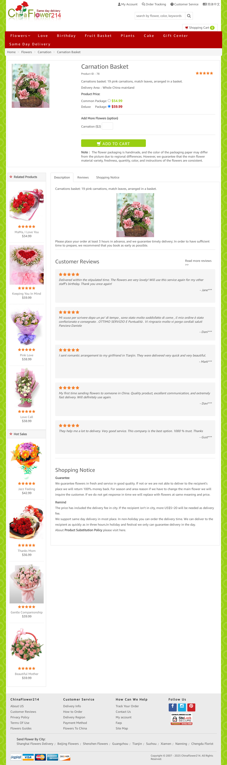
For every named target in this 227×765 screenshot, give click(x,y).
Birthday (66, 35)
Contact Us (123, 712)
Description (62, 177)
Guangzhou (120, 744)
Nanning (181, 744)
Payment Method (75, 723)
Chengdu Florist (202, 744)
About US (17, 706)
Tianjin (137, 744)
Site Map (122, 728)
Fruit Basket (98, 35)
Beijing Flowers (68, 744)
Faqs (119, 723)
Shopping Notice (107, 177)
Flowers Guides (20, 728)
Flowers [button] (19, 35)
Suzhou (151, 744)
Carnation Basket (68, 52)
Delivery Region (74, 717)
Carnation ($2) (91, 126)
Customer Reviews (23, 712)
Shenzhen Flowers (95, 744)
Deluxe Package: (101, 106)
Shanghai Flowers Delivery (35, 744)
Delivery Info (72, 706)
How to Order (72, 712)
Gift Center (175, 35)
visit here (119, 530)
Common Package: (101, 101)
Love (43, 35)
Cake (149, 35)
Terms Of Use (19, 723)
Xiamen (166, 744)
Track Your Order (127, 706)
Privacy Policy (19, 717)
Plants (128, 35)
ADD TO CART (113, 143)
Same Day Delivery (30, 44)
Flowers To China (75, 728)
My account (123, 717)
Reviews (83, 177)
